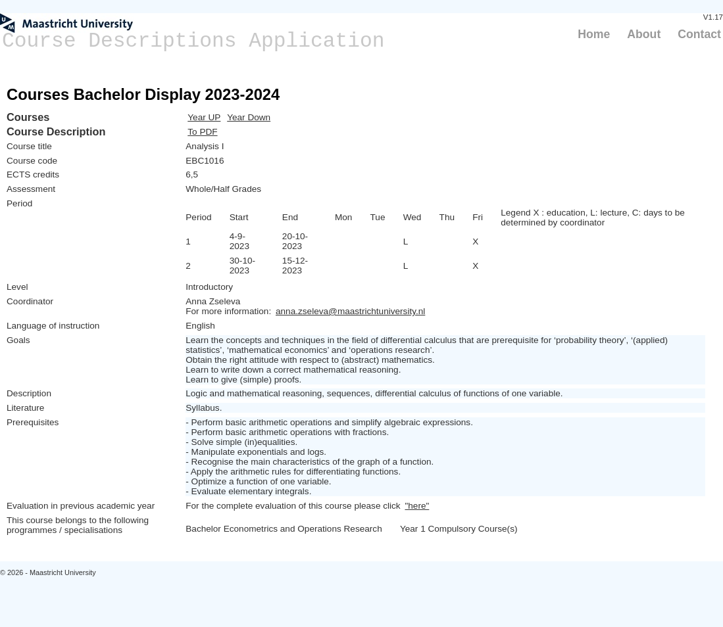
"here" (417, 506)
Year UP (203, 117)
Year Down (248, 117)
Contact (699, 34)
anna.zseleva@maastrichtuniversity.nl (350, 311)
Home (594, 34)
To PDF (202, 132)
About (644, 34)
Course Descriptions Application (193, 41)
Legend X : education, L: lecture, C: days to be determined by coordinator (593, 217)
